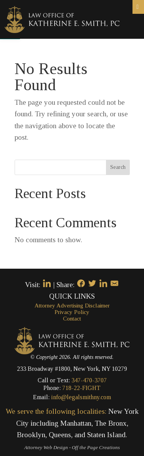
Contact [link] (72, 319)
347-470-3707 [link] (89, 380)
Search (118, 167)
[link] (62, 18)
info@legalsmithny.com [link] (81, 397)
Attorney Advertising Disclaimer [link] (72, 305)
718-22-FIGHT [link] (81, 388)
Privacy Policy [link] (72, 312)
